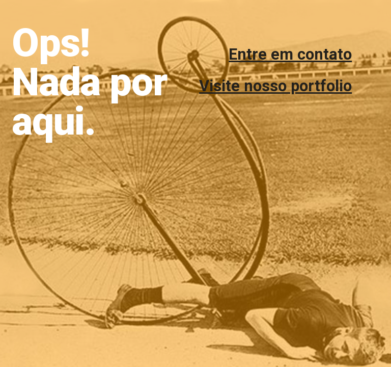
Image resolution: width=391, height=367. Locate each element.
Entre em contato (290, 54)
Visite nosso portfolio (275, 85)
